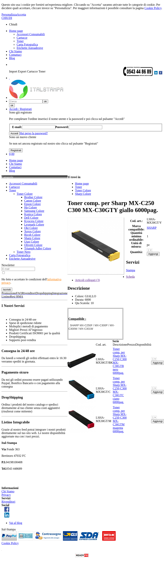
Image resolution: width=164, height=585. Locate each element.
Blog (12, 58)
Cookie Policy (152, 8)
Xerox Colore (32, 231)
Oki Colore (31, 228)
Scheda (130, 276)
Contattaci (15, 54)
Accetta (21, 14)
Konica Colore (33, 214)
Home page (16, 30)
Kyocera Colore (33, 221)
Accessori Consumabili (31, 34)
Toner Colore (25, 193)
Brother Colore (33, 197)
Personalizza (9, 14)
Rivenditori (8, 501)
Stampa (130, 270)
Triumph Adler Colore (37, 248)
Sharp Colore (32, 238)
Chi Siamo (15, 51)
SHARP (152, 227)
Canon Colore (32, 200)
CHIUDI (7, 18)
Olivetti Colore (33, 245)
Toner (20, 41)
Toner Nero (23, 251)
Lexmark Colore (34, 224)
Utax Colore (31, 241)
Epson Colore (32, 204)
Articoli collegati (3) (87, 280)
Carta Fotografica (27, 44)
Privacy (6, 494)
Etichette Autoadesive (30, 48)
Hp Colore (30, 207)
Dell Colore (31, 217)
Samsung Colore (34, 210)
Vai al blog (15, 522)
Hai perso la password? (34, 133)
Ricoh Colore (32, 234)
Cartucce (22, 37)
